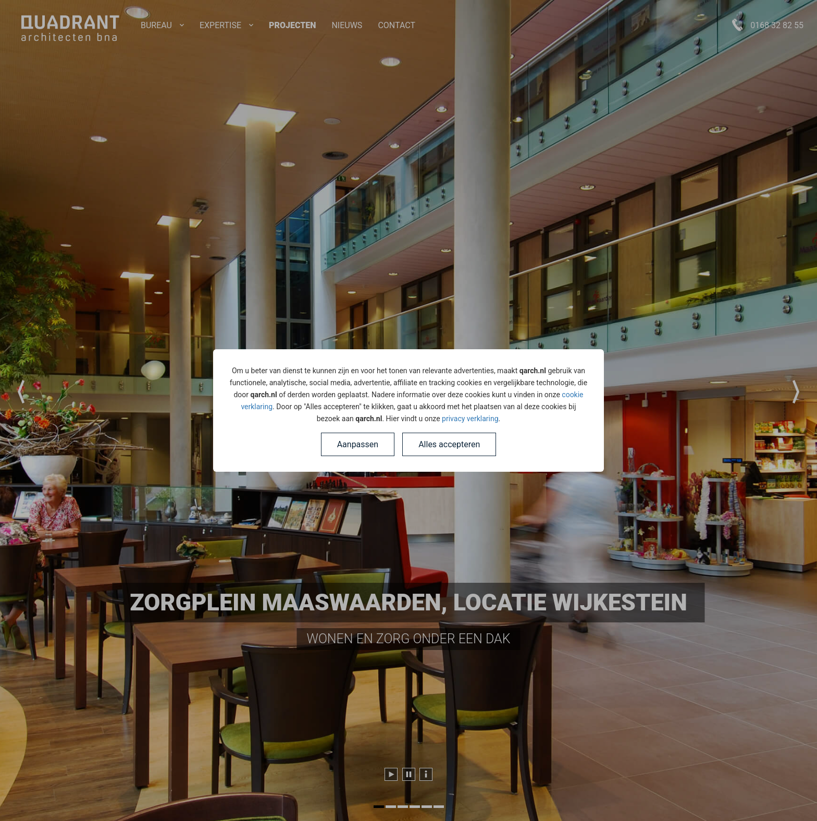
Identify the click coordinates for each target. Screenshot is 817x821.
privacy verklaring (470, 418)
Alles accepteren (449, 444)
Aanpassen (358, 444)
